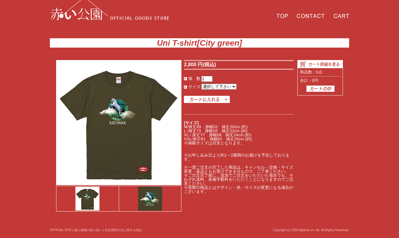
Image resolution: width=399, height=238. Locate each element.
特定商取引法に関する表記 (123, 230)
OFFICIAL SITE (61, 230)
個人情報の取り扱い (88, 230)
